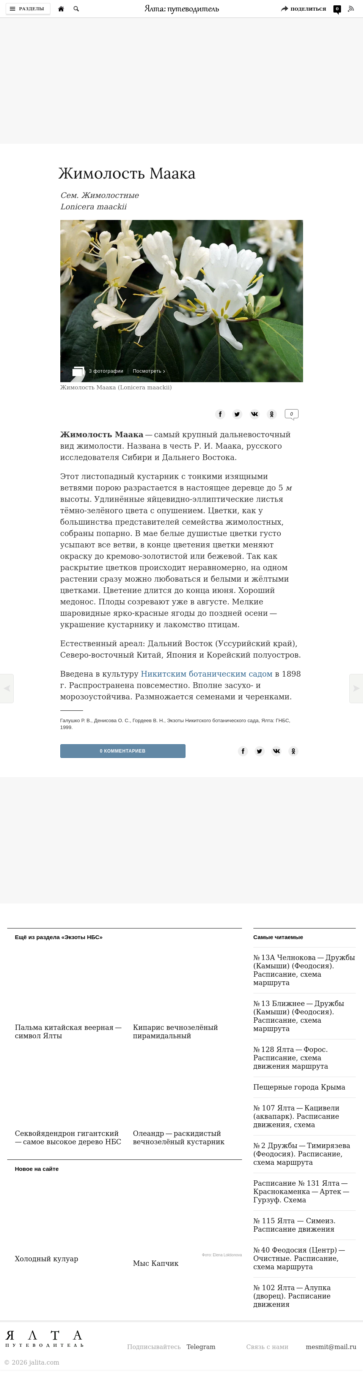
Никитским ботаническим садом (206, 674)
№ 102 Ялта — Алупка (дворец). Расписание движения (292, 1296)
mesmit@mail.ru (331, 1347)
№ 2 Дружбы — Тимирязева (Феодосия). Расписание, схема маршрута (301, 1154)
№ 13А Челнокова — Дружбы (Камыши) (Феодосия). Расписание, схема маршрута (304, 970)
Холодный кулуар (46, 1259)
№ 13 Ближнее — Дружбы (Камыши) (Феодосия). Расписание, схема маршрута (298, 1016)
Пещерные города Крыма (299, 1087)
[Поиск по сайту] (76, 8)
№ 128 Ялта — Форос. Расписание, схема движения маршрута (290, 1057)
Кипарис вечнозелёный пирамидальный (175, 1031)
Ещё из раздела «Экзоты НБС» (58, 937)
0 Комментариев (123, 751)
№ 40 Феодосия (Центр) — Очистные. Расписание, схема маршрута (300, 1258)
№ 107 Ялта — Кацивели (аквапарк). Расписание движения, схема (296, 1116)
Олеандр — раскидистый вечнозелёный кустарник (179, 1137)
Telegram (201, 1347)
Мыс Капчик (155, 1263)
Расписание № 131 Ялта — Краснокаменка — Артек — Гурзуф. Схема (302, 1191)
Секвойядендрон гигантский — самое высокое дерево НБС (68, 1137)
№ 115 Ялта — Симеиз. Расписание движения (294, 1225)
